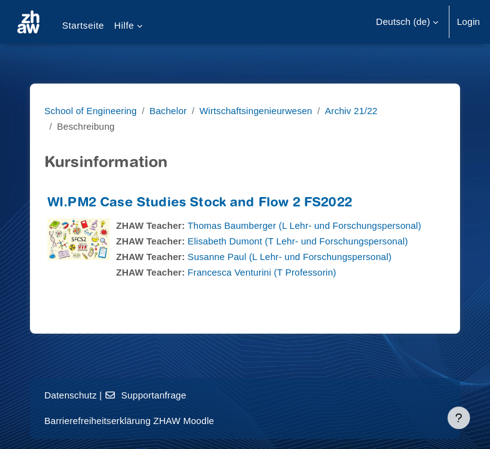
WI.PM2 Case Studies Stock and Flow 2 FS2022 (199, 203)
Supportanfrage (146, 395)
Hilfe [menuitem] (124, 26)
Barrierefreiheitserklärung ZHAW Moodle (129, 421)
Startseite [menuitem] (83, 26)
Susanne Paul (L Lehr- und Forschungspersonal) (290, 257)
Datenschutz (70, 395)
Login (468, 22)
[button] (407, 22)
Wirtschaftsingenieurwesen (255, 111)
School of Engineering (90, 111)
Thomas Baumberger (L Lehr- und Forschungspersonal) (304, 226)
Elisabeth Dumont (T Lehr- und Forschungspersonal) (298, 241)
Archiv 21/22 (351, 111)
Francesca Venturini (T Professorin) (262, 273)
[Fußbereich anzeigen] (459, 418)
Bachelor (168, 111)
